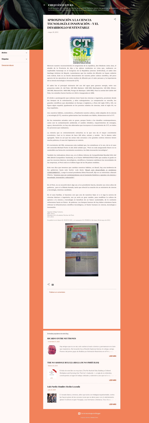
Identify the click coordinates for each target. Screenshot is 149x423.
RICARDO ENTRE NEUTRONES (61, 338)
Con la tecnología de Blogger (89, 413)
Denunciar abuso (8, 65)
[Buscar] (134, 5)
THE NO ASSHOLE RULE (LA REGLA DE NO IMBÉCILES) (73, 362)
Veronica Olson (94, 417)
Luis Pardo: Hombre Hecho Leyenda (63, 386)
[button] (115, 19)
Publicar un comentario (57, 292)
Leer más (112, 356)
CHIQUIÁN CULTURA (60, 5)
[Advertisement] (128, 46)
